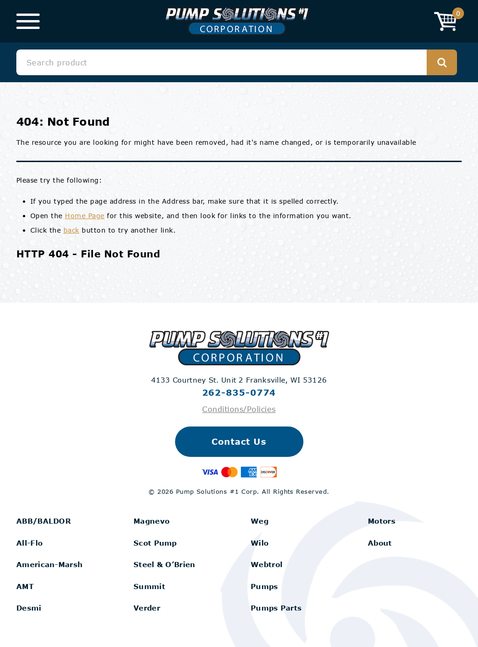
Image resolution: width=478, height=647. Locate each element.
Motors (381, 521)
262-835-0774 (239, 392)
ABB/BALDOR (43, 521)
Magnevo (151, 521)
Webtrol (266, 564)
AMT (25, 586)
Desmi (29, 608)
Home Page (84, 216)
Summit (149, 586)
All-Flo (29, 543)
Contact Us (239, 441)
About (380, 543)
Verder (147, 608)
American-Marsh (49, 564)
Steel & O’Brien (165, 564)
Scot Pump (155, 543)
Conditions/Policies (238, 409)
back (71, 230)
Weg (259, 521)
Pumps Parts (276, 608)
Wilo (259, 543)
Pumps (264, 586)
